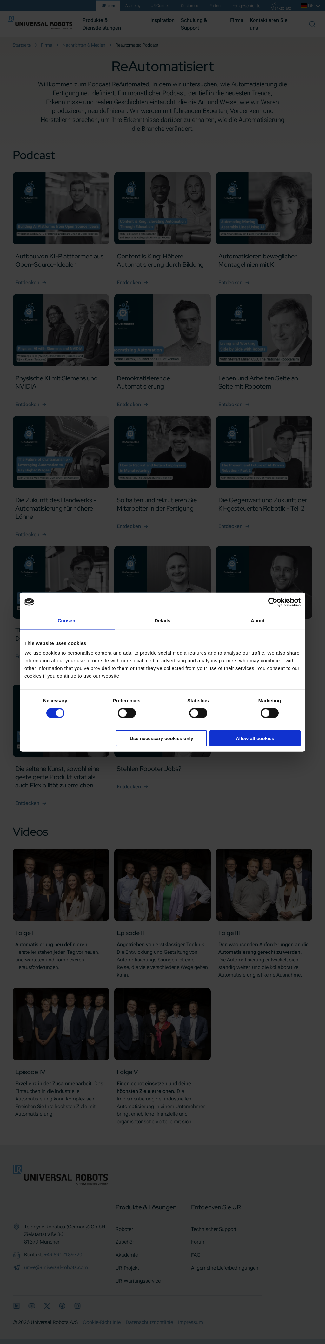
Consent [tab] (67, 620)
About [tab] (258, 620)
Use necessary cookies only (161, 738)
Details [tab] (162, 620)
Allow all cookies (255, 738)
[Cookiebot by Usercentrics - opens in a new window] (273, 602)
